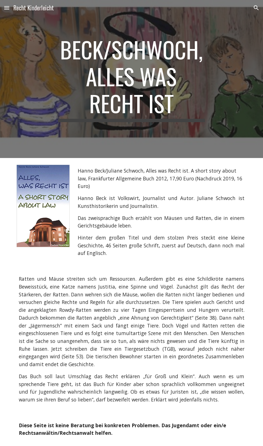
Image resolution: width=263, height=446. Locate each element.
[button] (6, 7)
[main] (131, 79)
